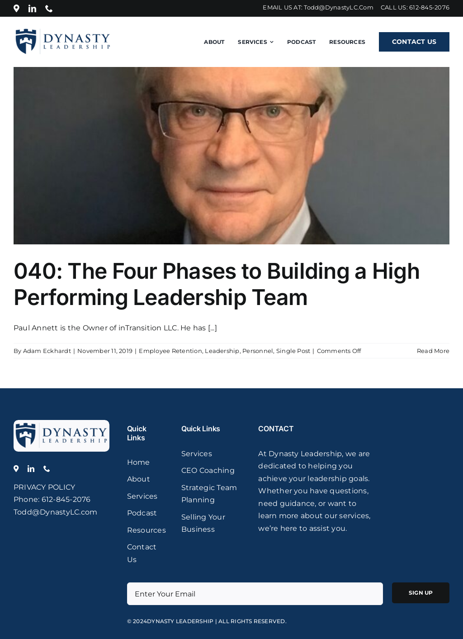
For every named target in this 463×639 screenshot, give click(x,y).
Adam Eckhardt (47, 350)
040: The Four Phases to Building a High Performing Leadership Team (217, 284)
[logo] (61, 423)
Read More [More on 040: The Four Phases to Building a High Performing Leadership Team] (433, 350)
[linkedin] (32, 8)
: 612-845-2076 (64, 499)
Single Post (293, 350)
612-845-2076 (429, 7)
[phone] (49, 8)
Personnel (257, 350)
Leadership (222, 350)
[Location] (16, 8)
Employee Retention (170, 350)
